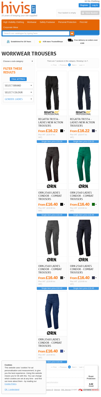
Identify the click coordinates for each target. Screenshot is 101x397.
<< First (54, 65)
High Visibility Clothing (13, 22)
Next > (74, 65)
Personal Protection (67, 22)
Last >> (82, 65)
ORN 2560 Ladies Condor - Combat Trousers (50, 196)
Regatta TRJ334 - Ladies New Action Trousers (50, 122)
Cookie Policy (10, 384)
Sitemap (57, 390)
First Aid (83, 22)
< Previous (63, 65)
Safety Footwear (47, 22)
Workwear (31, 22)
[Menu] (96, 367)
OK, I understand (12, 389)
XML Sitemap (66, 390)
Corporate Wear (10, 27)
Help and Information (50, 382)
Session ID (49, 390)
